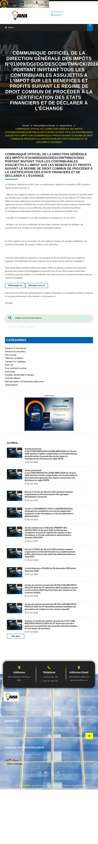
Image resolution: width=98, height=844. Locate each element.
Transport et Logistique (15, 361)
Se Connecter (57, 12)
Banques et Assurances (15, 348)
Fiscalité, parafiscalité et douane (19, 375)
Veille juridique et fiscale (44, 125)
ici (6, 296)
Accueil (25, 125)
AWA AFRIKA (25, 785)
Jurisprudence (65, 125)
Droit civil (9, 365)
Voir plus (15, 636)
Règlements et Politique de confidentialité (67, 785)
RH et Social (10, 355)
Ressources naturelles (15, 351)
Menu (9, 27)
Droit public (10, 371)
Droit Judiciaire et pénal (15, 368)
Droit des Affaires (13, 378)
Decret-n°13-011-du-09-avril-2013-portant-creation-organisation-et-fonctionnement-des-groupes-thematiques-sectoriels (49, 494)
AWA (80, 293)
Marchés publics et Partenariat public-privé (24, 381)
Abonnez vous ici (36, 285)
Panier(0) (56, 15)
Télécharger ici (15, 285)
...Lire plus (9, 713)
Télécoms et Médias (14, 358)
